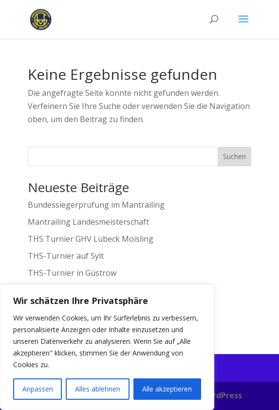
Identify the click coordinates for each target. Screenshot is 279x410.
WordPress (221, 395)
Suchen (234, 156)
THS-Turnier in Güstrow (72, 272)
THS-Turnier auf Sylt (66, 255)
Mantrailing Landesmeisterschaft (88, 221)
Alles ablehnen (97, 388)
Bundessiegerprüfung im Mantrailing (96, 204)
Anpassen (37, 388)
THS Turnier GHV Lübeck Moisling (90, 238)
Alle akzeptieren (167, 388)
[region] (107, 347)
